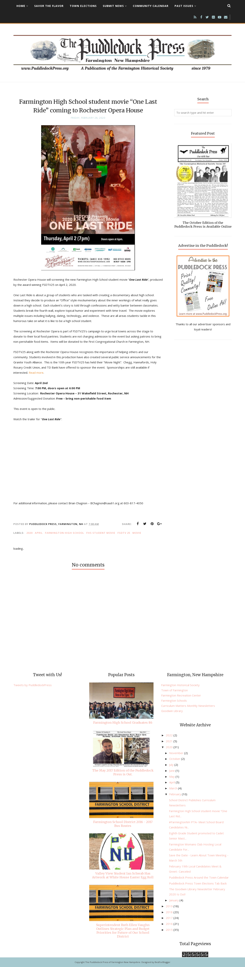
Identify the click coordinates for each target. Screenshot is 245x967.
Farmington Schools (174, 700)
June (172, 770)
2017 (169, 918)
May (172, 776)
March (173, 788)
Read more (36, 372)
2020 (29, 533)
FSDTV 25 (124, 533)
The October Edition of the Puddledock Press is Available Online (203, 224)
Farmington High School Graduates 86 (122, 722)
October (175, 759)
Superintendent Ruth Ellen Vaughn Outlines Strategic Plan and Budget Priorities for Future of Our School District (122, 930)
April (39, 533)
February (175, 794)
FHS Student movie (100, 533)
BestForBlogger (162, 962)
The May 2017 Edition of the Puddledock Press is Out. (123, 772)
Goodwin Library (172, 711)
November (176, 753)
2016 (169, 924)
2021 (169, 741)
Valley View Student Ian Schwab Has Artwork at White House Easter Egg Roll (123, 875)
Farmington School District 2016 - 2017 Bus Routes (123, 824)
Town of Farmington (174, 690)
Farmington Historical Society (180, 685)
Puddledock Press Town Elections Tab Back (198, 883)
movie (136, 533)
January (174, 900)
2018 (169, 912)
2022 (169, 735)
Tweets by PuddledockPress (32, 685)
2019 (169, 906)
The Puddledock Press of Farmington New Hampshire (112, 962)
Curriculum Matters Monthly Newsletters (188, 706)
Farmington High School (64, 533)
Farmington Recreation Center (181, 695)
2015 (169, 930)
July (171, 765)
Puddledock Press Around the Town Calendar (199, 877)
